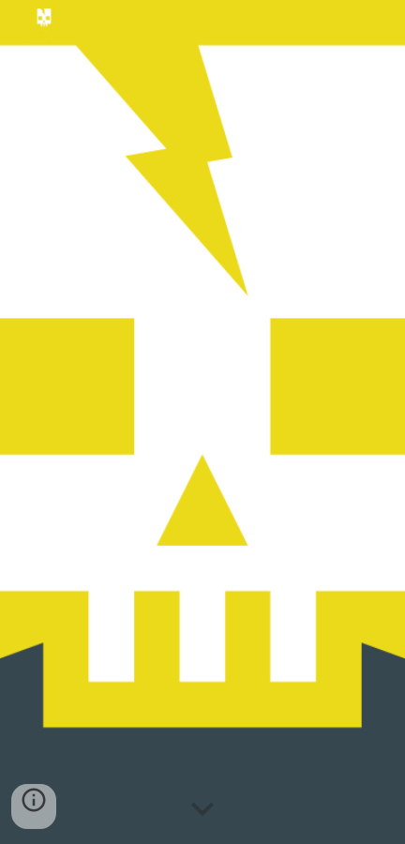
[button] (202, 810)
